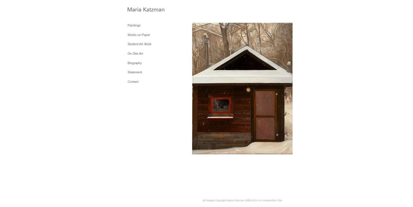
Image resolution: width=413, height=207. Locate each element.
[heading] (142, 10)
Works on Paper (139, 35)
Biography (135, 63)
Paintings (134, 25)
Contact (133, 81)
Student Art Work (139, 44)
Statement (135, 72)
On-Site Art (135, 53)
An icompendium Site (270, 200)
